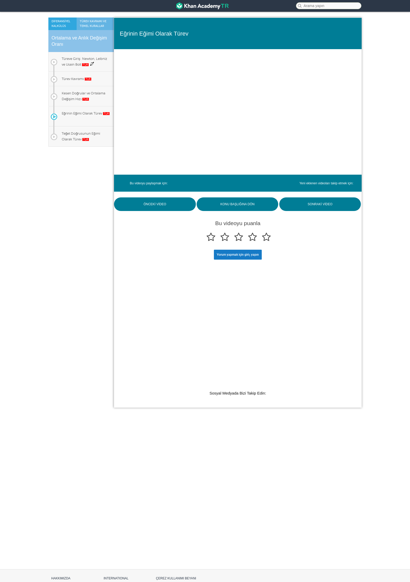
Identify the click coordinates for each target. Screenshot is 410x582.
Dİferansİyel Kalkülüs (61, 24)
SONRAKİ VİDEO (320, 204)
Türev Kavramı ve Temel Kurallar (93, 24)
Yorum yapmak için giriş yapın (238, 254)
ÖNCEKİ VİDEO (155, 204)
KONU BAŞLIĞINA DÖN (237, 204)
